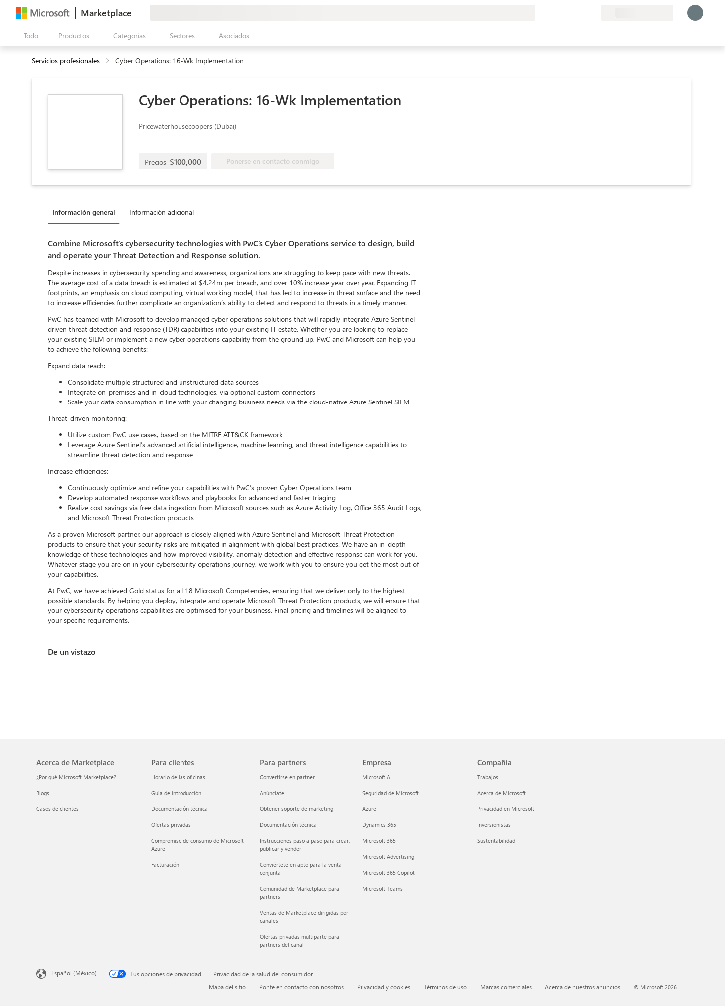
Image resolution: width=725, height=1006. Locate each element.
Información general (83, 212)
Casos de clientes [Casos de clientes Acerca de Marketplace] (57, 808)
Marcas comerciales (506, 987)
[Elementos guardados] (581, 13)
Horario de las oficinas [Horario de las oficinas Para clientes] (178, 777)
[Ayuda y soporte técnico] (569, 13)
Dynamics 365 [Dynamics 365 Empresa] (379, 824)
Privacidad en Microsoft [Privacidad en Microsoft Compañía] (505, 808)
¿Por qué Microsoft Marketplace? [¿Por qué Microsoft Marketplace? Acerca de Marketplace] (76, 777)
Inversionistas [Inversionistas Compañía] (494, 824)
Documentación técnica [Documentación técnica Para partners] (288, 824)
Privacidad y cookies (383, 987)
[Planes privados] (593, 13)
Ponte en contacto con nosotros (301, 987)
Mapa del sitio (227, 987)
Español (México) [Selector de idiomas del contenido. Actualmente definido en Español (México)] (74, 973)
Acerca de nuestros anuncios (582, 987)
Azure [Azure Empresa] (369, 808)
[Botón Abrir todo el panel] (29, 36)
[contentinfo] (108, 61)
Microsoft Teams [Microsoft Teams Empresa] (382, 888)
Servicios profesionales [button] (66, 60)
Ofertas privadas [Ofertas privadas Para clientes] (171, 824)
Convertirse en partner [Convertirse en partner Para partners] (287, 777)
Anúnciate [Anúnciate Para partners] (272, 793)
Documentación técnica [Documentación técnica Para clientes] (179, 808)
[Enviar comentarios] (557, 13)
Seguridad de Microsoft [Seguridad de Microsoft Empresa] (390, 793)
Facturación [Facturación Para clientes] (165, 864)
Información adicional (161, 212)
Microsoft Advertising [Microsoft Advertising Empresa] (388, 856)
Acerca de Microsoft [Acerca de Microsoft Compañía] (501, 793)
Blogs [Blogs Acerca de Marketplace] (42, 793)
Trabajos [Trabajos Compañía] (487, 777)
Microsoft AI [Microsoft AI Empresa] (377, 777)
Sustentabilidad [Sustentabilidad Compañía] (496, 840)
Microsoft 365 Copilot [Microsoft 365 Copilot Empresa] (388, 872)
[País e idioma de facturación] (637, 13)
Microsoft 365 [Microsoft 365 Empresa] (379, 840)
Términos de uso (445, 987)
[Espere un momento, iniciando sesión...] (695, 13)
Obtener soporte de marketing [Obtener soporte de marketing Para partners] (296, 808)
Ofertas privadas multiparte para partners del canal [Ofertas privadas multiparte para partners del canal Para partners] (299, 940)
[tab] (86, 212)
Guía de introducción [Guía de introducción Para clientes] (176, 793)
